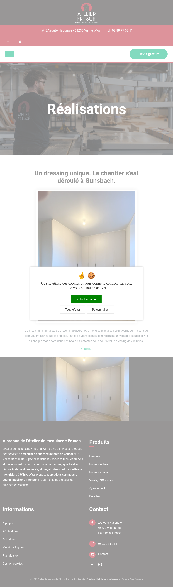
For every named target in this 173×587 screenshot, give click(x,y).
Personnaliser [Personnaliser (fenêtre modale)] (100, 309)
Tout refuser (72, 309)
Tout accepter (86, 299)
